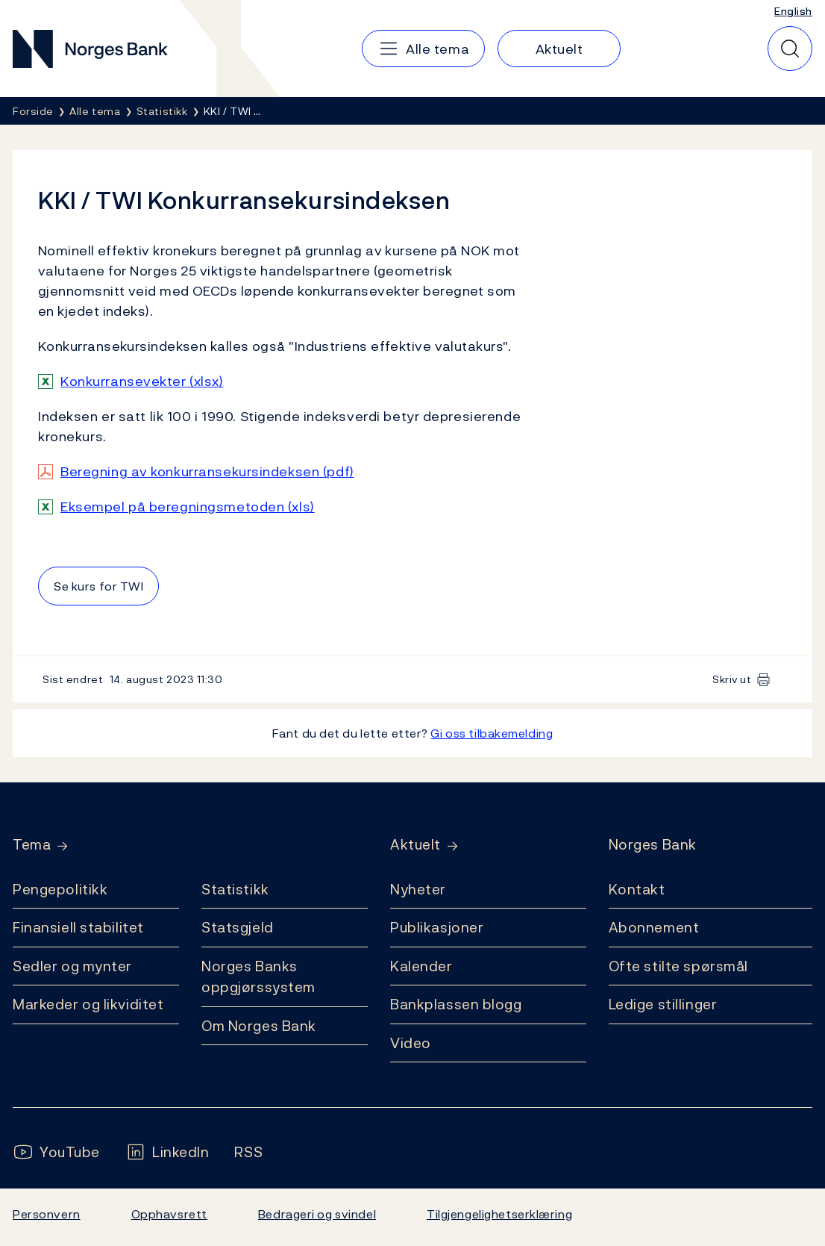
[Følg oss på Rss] (248, 1152)
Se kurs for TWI (98, 586)
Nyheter (418, 889)
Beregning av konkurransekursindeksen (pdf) (207, 471)
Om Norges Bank (258, 1025)
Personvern (47, 1214)
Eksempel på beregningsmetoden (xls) (187, 506)
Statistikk (235, 889)
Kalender (421, 966)
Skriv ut (732, 679)
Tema (32, 845)
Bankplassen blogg (456, 1004)
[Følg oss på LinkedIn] (167, 1152)
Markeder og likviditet (88, 1004)
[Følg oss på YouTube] (56, 1152)
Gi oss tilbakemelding (491, 733)
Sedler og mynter (72, 966)
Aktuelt (415, 845)
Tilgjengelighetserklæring (499, 1214)
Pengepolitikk (60, 889)
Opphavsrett (169, 1214)
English (793, 11)
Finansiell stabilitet (78, 927)
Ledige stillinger (663, 1004)
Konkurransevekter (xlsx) (142, 381)
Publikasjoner (436, 927)
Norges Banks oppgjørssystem (258, 977)
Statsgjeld (237, 927)
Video (410, 1042)
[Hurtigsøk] (790, 48)
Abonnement (654, 927)
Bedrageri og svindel (317, 1214)
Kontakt (637, 889)
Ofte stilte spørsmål (678, 966)
